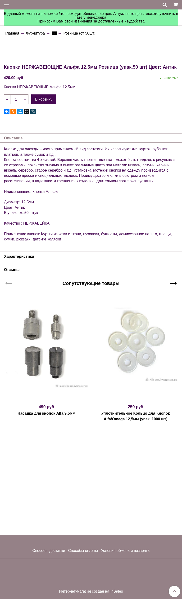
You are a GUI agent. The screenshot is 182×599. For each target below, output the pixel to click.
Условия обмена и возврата (125, 551)
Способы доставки (48, 551)
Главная (12, 33)
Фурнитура (35, 33)
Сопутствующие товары (91, 388)
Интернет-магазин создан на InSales (91, 591)
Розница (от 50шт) (79, 33)
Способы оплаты (83, 551)
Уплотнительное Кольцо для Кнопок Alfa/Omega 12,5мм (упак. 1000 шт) (135, 521)
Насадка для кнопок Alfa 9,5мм (46, 519)
